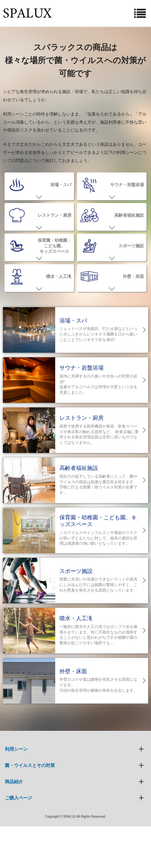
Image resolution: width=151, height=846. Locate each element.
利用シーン (16, 749)
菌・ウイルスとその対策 (30, 765)
